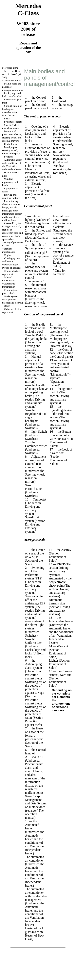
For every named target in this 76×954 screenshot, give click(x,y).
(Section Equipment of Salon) (61, 262)
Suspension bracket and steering (12, 301)
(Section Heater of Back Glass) (36, 239)
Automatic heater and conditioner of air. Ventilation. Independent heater (12, 164)
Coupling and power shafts (10, 291)
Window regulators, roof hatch (10, 182)
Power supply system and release (11, 266)
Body (7, 305)
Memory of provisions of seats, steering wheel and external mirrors (12, 136)
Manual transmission (8, 279)
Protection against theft (33, 676)
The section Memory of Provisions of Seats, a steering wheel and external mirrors (38, 173)
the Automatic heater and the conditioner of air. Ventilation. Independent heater (35, 842)
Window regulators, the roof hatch (62, 169)
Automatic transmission (8, 285)
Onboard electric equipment (12, 310)
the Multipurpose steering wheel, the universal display (61, 340)
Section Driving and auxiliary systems (35, 526)
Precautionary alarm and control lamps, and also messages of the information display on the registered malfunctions (12, 211)
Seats (7, 118)
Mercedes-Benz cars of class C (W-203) (12, 74)
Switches (8, 156)
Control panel (11, 143)
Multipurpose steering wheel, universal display (11, 150)
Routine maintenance (8, 250)
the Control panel (61, 356)
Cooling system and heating (11, 260)
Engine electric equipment (11, 272)
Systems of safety (13, 121)
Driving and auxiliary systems (11, 196)
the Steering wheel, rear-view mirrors (63, 146)
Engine (8, 255)
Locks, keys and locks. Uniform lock (12, 95)
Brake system (11, 296)
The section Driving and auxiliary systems (33, 348)
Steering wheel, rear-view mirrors (11, 126)
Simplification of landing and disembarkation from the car (12, 110)
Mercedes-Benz (10, 67)
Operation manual (13, 80)
